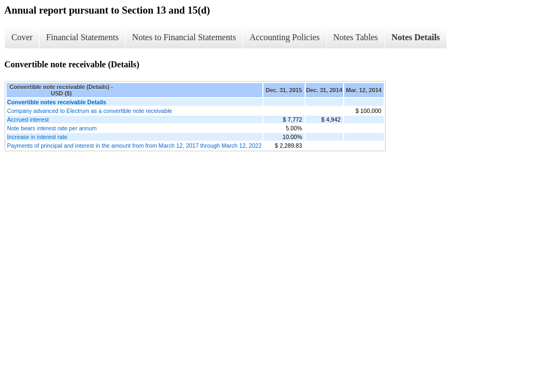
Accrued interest (28, 119)
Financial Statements (82, 37)
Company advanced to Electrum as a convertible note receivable (89, 111)
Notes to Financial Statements (184, 37)
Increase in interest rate (37, 137)
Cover (22, 37)
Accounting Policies (284, 37)
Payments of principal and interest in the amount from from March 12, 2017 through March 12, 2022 (134, 145)
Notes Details (415, 37)
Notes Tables (355, 37)
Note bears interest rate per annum (51, 128)
